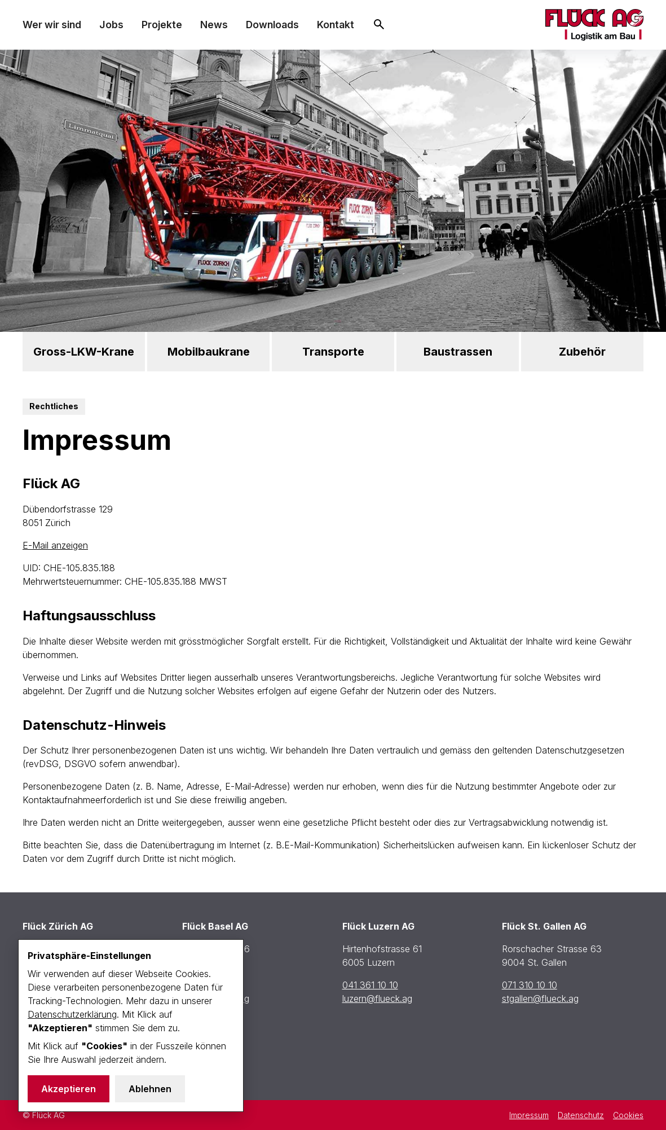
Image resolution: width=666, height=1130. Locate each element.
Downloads (272, 24)
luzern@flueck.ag (377, 998)
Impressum (529, 1115)
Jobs (111, 24)
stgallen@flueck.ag (540, 998)
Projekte (162, 24)
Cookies (628, 1115)
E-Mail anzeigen (55, 545)
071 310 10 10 (529, 985)
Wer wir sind (52, 24)
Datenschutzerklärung (72, 1014)
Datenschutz (581, 1115)
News (214, 24)
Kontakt (335, 24)
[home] (594, 25)
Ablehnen (150, 1088)
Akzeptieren (68, 1088)
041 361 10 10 (370, 985)
